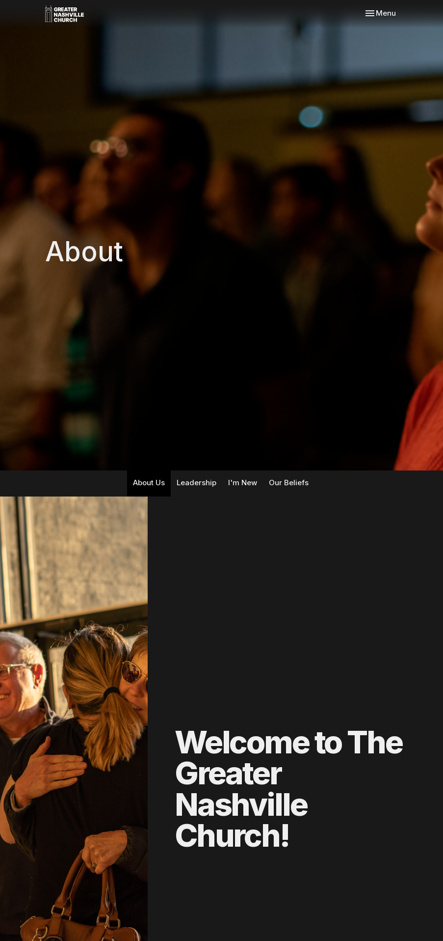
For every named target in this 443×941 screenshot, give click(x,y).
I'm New (242, 482)
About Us (149, 482)
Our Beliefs (289, 482)
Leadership (196, 482)
